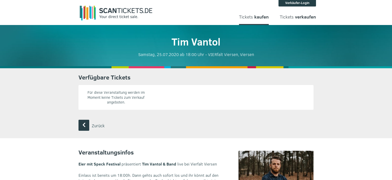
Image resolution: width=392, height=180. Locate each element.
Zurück (91, 125)
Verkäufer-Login (297, 2)
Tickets (254, 17)
